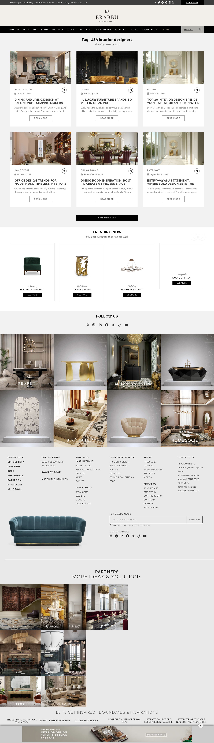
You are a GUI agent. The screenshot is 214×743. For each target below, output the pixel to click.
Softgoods (15, 475)
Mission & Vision (119, 462)
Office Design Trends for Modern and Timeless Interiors (40, 182)
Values (114, 469)
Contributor (40, 2)
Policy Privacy (70, 2)
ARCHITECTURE (30, 29)
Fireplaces (15, 485)
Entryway (153, 170)
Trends (80, 473)
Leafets (80, 496)
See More (56, 295)
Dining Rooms (89, 170)
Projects (149, 473)
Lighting (14, 466)
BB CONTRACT (49, 466)
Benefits (115, 473)
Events (80, 481)
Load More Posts (107, 218)
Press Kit (149, 466)
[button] (202, 267)
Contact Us (186, 457)
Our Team (149, 500)
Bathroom (15, 480)
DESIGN (44, 29)
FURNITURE (120, 29)
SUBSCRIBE (192, 2)
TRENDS (165, 29)
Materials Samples (55, 479)
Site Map (82, 2)
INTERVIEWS (85, 29)
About (59, 2)
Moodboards (83, 504)
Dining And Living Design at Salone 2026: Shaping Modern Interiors (38, 103)
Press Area (150, 462)
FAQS (112, 481)
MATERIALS (57, 29)
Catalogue (82, 492)
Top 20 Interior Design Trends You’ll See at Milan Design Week (173, 101)
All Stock (14, 489)
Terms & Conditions (122, 477)
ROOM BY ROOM (149, 29)
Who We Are (151, 488)
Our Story (150, 492)
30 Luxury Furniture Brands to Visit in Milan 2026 (106, 101)
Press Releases (153, 469)
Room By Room (51, 472)
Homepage (15, 2)
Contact (50, 2)
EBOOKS (133, 29)
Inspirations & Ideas (88, 469)
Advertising (27, 2)
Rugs (11, 471)
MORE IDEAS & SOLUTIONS (107, 577)
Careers (148, 504)
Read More (40, 118)
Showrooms (151, 507)
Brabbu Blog (83, 466)
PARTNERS (107, 571)
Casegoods (15, 457)
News (79, 477)
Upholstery (16, 462)
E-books (80, 500)
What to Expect (119, 466)
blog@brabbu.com (189, 491)
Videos (148, 477)
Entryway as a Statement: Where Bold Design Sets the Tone (170, 184)
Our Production (154, 496)
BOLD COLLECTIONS (53, 462)
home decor (22, 170)
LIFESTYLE (71, 29)
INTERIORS (14, 29)
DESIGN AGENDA (103, 29)
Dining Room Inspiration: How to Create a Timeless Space (106, 182)
